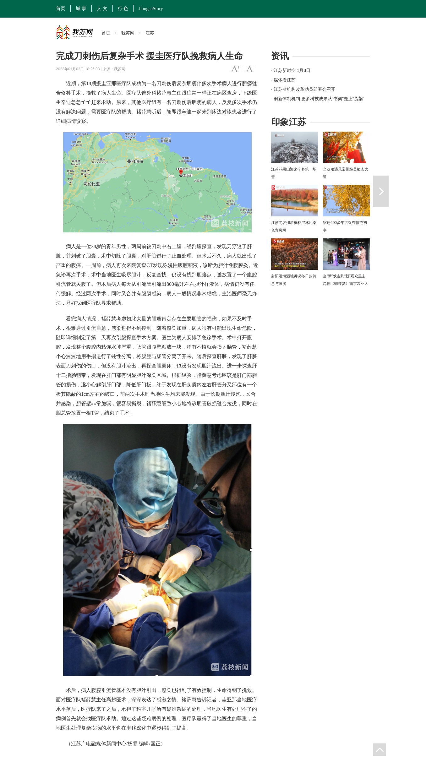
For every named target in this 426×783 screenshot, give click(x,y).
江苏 (149, 32)
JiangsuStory (151, 8)
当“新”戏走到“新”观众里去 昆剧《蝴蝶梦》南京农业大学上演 (345, 283)
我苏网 (127, 32)
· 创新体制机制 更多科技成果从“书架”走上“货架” (317, 98)
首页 (60, 8)
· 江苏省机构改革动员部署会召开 (303, 89)
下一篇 (381, 191)
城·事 (81, 8)
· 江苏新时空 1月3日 (290, 70)
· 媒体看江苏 (283, 79)
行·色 (123, 8)
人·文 (102, 8)
